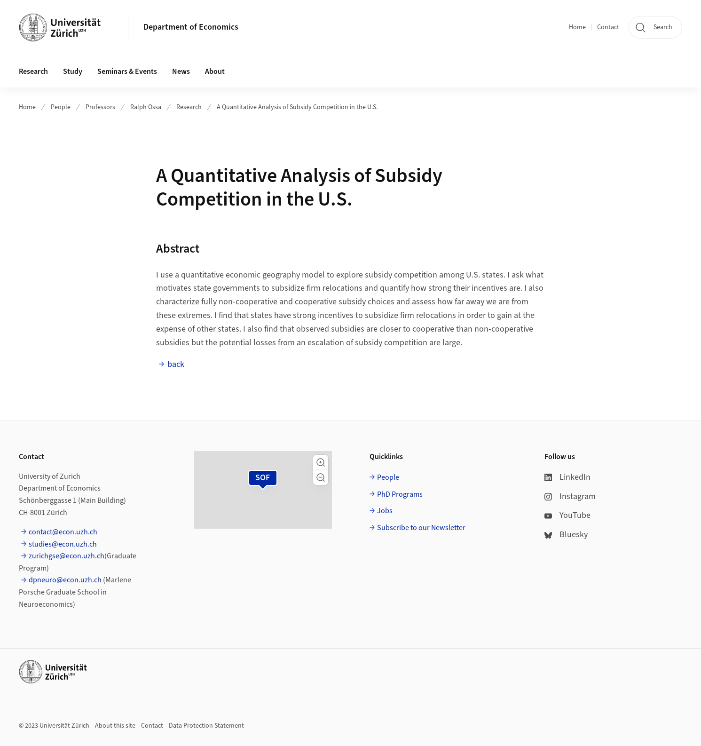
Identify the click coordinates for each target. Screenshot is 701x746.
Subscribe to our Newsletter (421, 528)
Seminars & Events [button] (127, 71)
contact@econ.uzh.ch (63, 532)
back (175, 364)
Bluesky (566, 534)
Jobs (385, 511)
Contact (608, 27)
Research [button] (33, 71)
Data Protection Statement (206, 725)
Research (189, 107)
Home (577, 27)
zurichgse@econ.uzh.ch (66, 556)
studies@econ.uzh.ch (63, 544)
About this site (115, 725)
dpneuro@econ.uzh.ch (65, 580)
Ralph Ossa (145, 107)
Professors (100, 107)
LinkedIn (567, 477)
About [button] (215, 71)
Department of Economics (190, 27)
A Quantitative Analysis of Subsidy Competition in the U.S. (297, 107)
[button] (320, 462)
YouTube (567, 515)
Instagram (570, 496)
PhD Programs (400, 494)
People (61, 107)
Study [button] (72, 71)
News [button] (181, 71)
